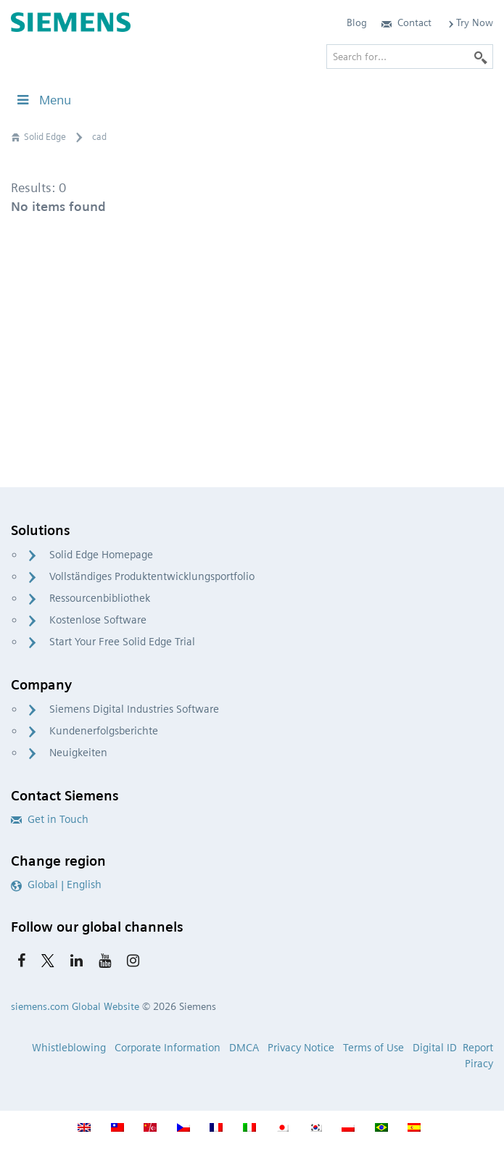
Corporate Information (167, 1047)
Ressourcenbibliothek (99, 598)
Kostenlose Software (97, 619)
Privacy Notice (301, 1047)
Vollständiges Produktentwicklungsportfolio (152, 576)
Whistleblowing (69, 1047)
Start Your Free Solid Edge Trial (122, 641)
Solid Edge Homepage (101, 554)
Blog (357, 22)
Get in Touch (49, 819)
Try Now (469, 22)
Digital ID (435, 1047)
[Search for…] (409, 56)
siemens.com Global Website (75, 1006)
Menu (43, 99)
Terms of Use (373, 1047)
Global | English (56, 884)
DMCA (244, 1047)
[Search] (480, 56)
